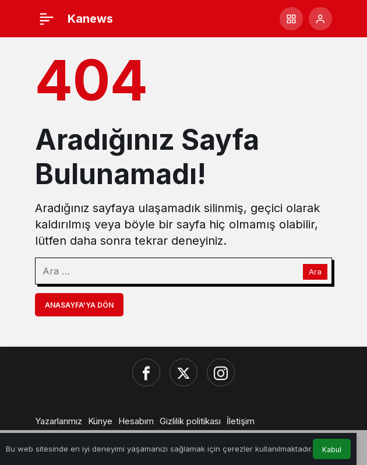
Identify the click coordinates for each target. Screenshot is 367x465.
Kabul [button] (331, 449)
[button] (291, 18)
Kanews (90, 19)
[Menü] (46, 18)
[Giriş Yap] (320, 18)
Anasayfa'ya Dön (79, 305)
